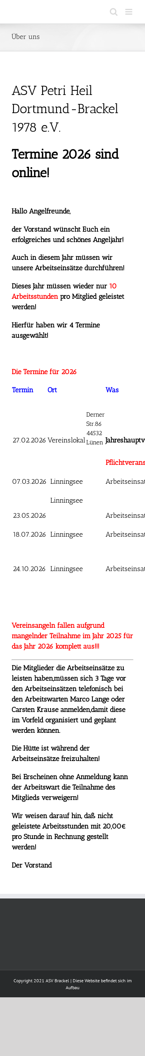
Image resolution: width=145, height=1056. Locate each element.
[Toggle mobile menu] (129, 12)
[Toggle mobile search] (114, 12)
